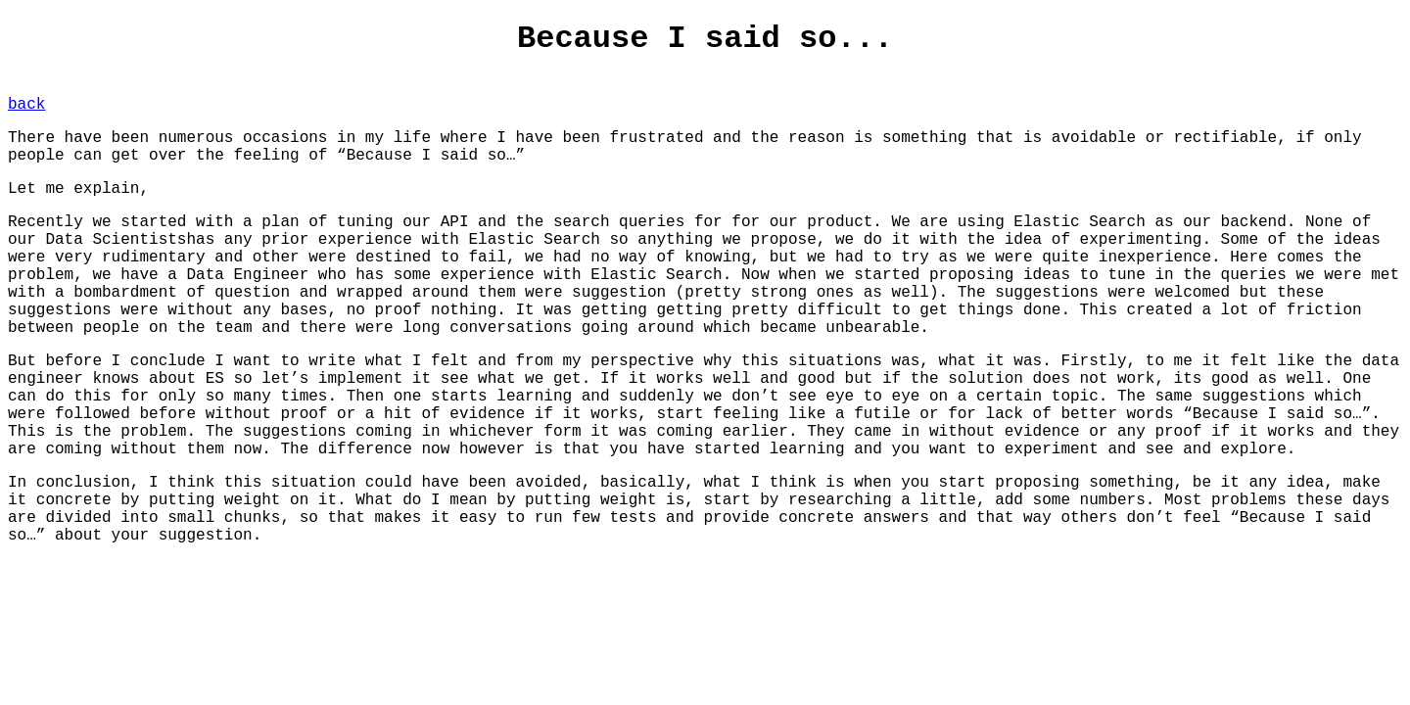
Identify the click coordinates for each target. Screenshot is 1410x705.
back (26, 105)
